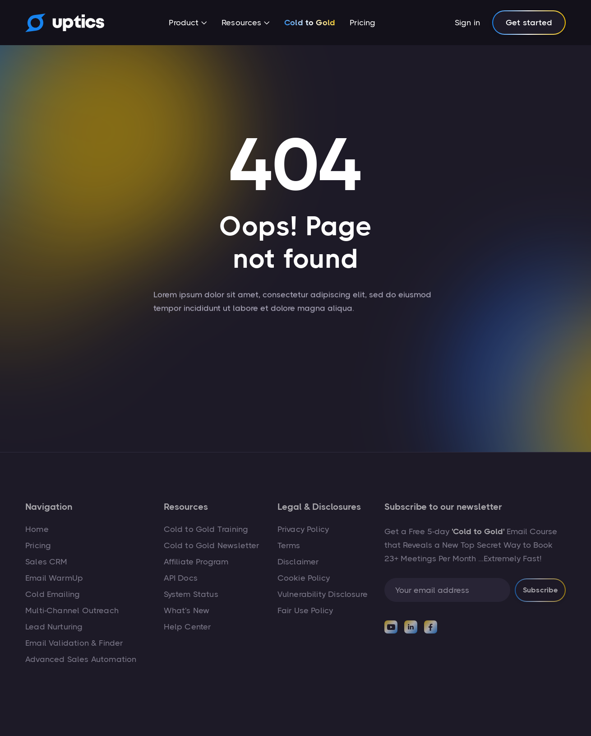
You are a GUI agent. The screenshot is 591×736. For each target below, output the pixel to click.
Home (37, 529)
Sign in (467, 22)
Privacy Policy (303, 529)
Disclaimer (298, 561)
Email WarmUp (54, 577)
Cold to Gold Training (206, 529)
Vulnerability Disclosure (322, 594)
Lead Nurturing (54, 626)
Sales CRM (46, 561)
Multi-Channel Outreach (72, 610)
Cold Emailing (52, 594)
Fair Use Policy (305, 610)
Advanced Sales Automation (81, 659)
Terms (288, 545)
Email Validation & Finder (74, 642)
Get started (529, 22)
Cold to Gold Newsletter (211, 545)
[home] (64, 22)
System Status (191, 594)
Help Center (187, 626)
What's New (187, 610)
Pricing (362, 22)
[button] (188, 23)
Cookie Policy (303, 577)
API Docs (181, 577)
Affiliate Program (196, 561)
